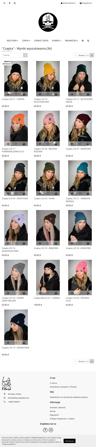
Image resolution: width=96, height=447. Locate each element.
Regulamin (54, 415)
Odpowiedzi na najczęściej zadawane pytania (69, 397)
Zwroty (53, 411)
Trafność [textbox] (6, 55)
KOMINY (56, 40)
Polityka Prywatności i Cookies (62, 418)
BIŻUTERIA (12, 40)
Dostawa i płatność (58, 407)
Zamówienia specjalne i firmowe (63, 387)
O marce (53, 383)
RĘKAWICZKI (71, 40)
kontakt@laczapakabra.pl (18, 398)
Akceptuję (69, 441)
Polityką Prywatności (38, 438)
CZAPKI (26, 40)
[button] (86, 3)
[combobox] (15, 55)
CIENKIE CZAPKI (41, 40)
